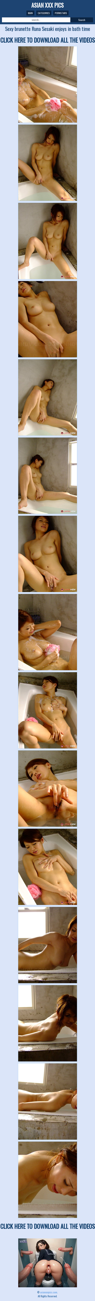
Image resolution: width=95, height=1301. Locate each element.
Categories (44, 13)
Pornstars (61, 13)
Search (81, 20)
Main (30, 13)
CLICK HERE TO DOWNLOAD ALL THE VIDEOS (47, 40)
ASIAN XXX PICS (47, 5)
